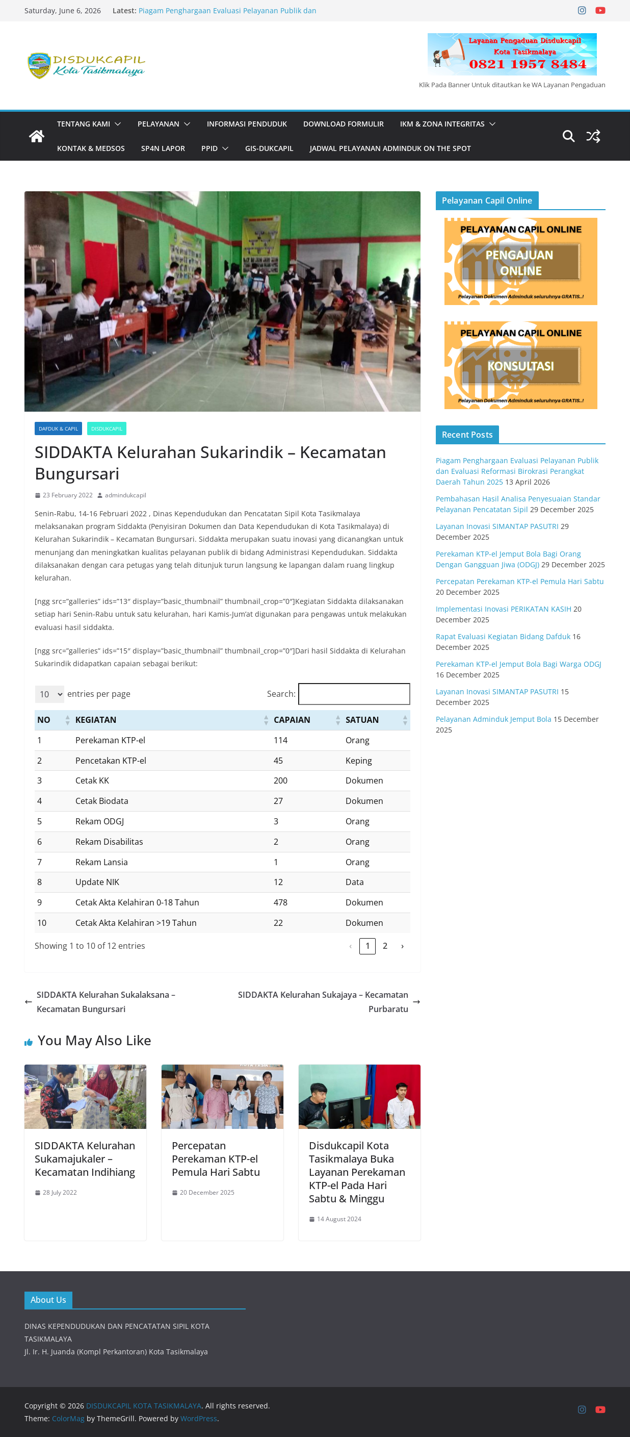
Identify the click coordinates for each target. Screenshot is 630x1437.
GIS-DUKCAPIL (269, 148)
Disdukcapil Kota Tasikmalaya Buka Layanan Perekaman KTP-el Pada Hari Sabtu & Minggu (357, 1172)
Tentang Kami (83, 124)
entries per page (98, 693)
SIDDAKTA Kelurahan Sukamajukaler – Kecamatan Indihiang (85, 1159)
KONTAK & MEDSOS (91, 148)
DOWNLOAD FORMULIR (343, 124)
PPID (209, 148)
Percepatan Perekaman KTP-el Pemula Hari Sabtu (216, 1159)
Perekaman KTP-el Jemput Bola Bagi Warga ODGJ (518, 664)
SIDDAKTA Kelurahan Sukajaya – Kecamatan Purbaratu (329, 1002)
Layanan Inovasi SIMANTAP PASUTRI (497, 526)
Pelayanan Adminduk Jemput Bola (494, 719)
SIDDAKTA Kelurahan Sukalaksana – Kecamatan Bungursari (99, 1002)
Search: (281, 693)
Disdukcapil (106, 428)
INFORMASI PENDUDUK (247, 124)
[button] (115, 124)
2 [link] (385, 945)
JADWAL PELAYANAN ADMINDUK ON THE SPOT (390, 148)
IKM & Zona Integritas (442, 124)
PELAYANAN (158, 124)
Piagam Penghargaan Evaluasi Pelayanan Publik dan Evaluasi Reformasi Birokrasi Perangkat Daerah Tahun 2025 (240, 16)
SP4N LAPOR (163, 148)
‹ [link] (350, 945)
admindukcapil (125, 495)
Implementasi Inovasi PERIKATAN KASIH (503, 609)
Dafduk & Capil (58, 428)
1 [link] (367, 945)
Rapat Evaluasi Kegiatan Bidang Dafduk (503, 636)
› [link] (402, 945)
